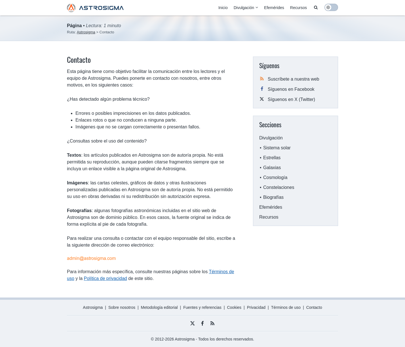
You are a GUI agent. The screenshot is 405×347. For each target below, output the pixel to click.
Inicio (223, 7)
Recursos (298, 7)
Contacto (314, 307)
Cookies (234, 307)
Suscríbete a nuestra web (293, 79)
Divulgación (244, 7)
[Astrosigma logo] (95, 10)
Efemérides (274, 7)
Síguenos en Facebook (291, 89)
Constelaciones (278, 187)
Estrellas (271, 157)
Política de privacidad (105, 278)
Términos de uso (286, 307)
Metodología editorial (159, 307)
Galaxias (272, 167)
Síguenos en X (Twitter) (291, 99)
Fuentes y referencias (202, 307)
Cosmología (275, 177)
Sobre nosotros (121, 307)
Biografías (273, 197)
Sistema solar (277, 147)
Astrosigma (93, 307)
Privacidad (256, 307)
